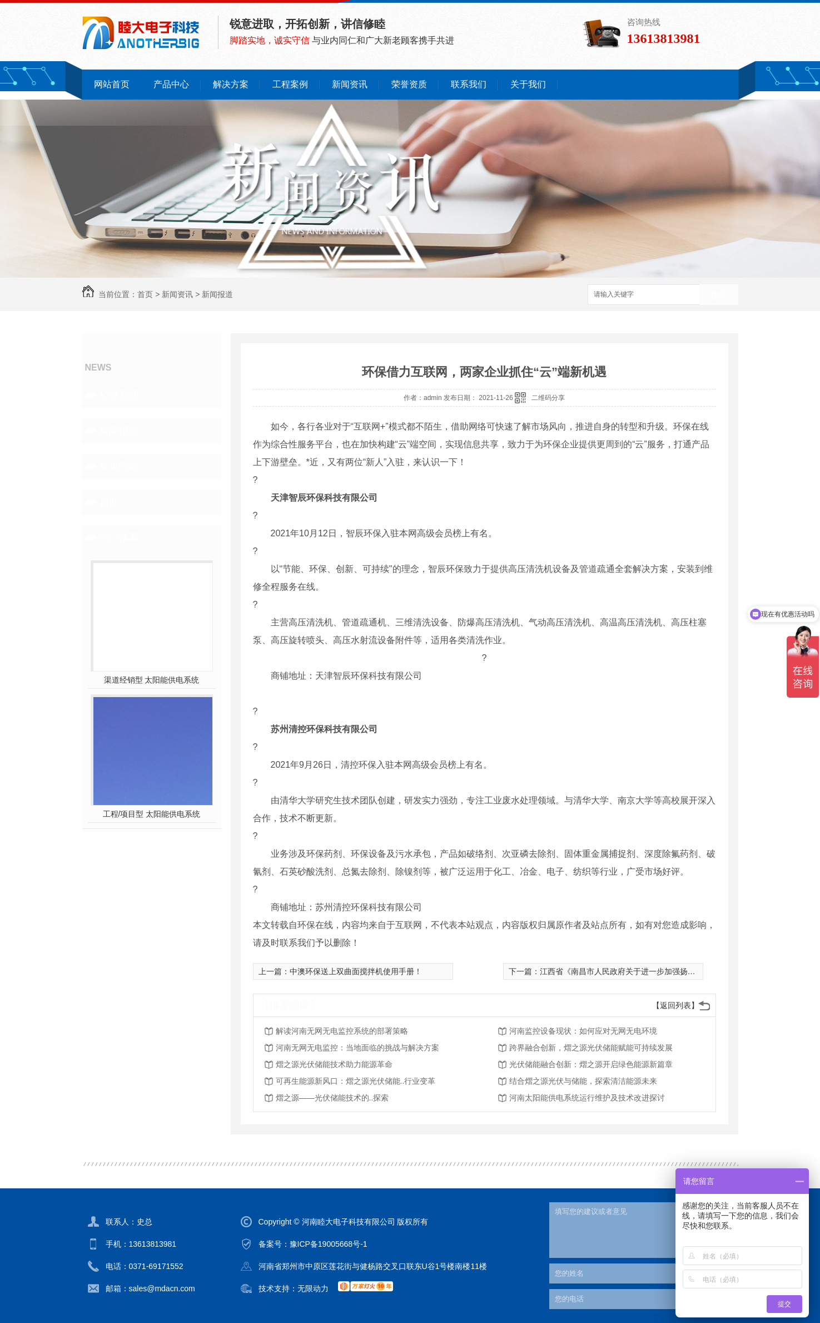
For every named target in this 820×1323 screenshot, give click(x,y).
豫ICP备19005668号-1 (328, 1244)
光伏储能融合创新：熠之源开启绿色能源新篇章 (591, 1064)
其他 (109, 501)
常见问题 (119, 466)
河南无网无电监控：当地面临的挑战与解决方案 (357, 1047)
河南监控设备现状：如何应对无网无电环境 (583, 1030)
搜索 (719, 295)
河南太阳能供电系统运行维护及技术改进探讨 (587, 1097)
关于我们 (528, 84)
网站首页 (112, 84)
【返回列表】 (675, 1005)
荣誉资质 (409, 84)
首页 (145, 294)
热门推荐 (119, 537)
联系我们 (468, 84)
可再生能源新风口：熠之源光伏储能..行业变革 (356, 1081)
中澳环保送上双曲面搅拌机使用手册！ (356, 971)
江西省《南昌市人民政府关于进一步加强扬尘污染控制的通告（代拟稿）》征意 (676, 971)
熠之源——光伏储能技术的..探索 (332, 1097)
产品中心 (171, 84)
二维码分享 (548, 398)
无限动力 (313, 1288)
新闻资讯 (349, 84)
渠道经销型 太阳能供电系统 (152, 679)
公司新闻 (119, 395)
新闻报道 (217, 294)
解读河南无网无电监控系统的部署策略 (342, 1030)
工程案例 (290, 84)
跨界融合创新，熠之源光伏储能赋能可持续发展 (591, 1047)
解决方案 (231, 84)
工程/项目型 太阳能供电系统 (152, 813)
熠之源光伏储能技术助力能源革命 (334, 1064)
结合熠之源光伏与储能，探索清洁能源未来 (583, 1081)
